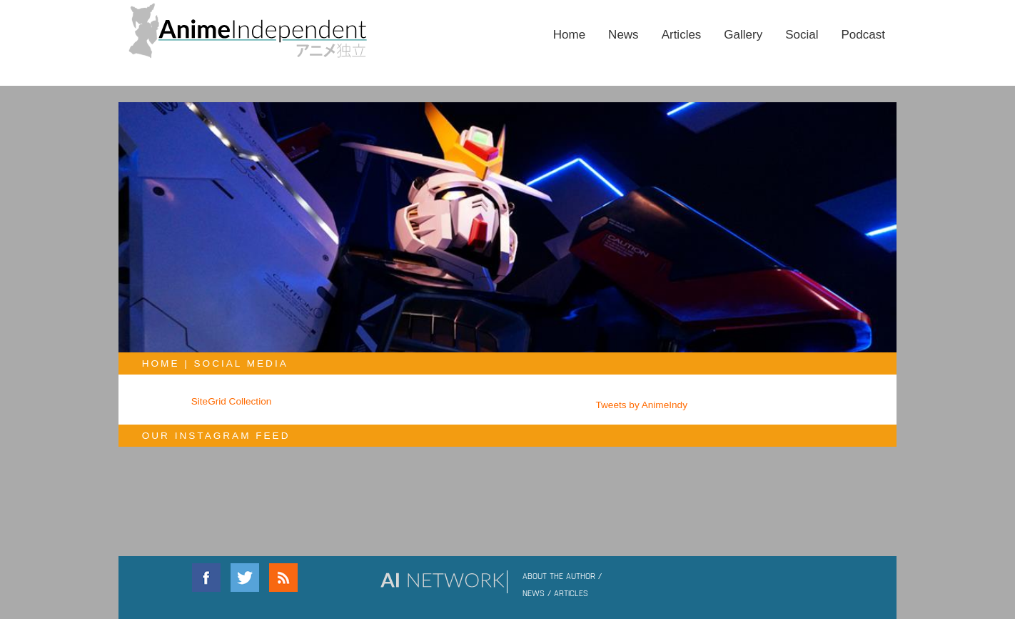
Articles (682, 34)
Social (801, 34)
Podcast (863, 34)
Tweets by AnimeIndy (641, 405)
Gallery (743, 34)
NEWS (533, 593)
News (623, 34)
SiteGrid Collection (231, 401)
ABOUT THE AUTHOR (558, 575)
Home (569, 34)
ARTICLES (571, 593)
